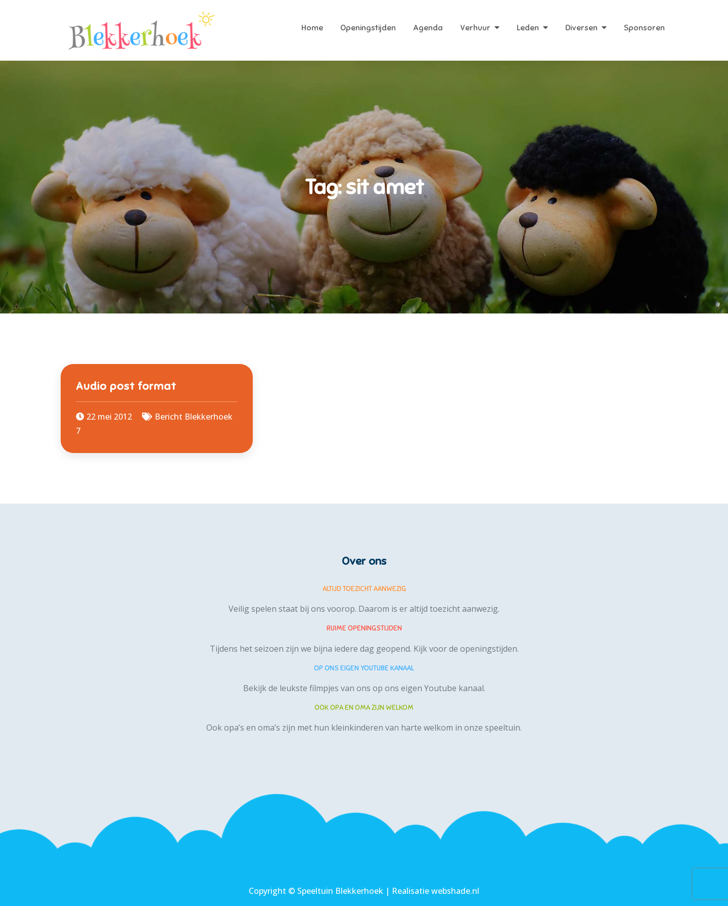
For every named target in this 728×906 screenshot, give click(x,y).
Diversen (581, 28)
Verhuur (475, 28)
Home (312, 28)
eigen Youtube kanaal (442, 688)
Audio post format (126, 386)
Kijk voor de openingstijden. (466, 648)
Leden (528, 28)
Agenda (428, 28)
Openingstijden (368, 28)
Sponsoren (644, 28)
